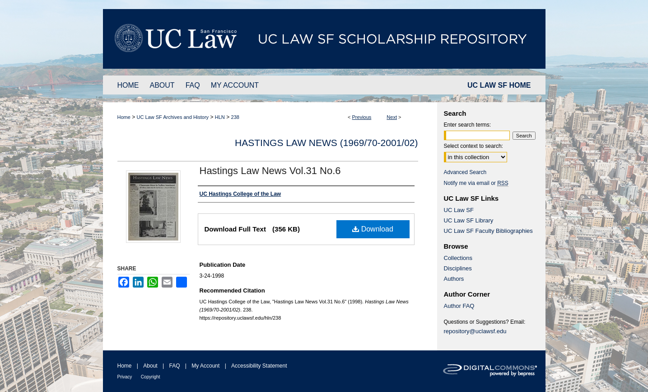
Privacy (124, 376)
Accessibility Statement (259, 366)
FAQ (174, 366)
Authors (454, 278)
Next (392, 117)
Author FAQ (459, 305)
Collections (458, 258)
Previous (362, 117)
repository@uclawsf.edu (475, 331)
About (150, 366)
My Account (205, 366)
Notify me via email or (476, 183)
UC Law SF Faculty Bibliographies (488, 230)
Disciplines (458, 268)
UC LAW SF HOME (499, 85)
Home (124, 117)
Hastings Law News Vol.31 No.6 (270, 170)
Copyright (150, 376)
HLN (220, 117)
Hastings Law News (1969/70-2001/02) (326, 142)
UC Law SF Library (469, 220)
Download (372, 229)
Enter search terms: (467, 125)
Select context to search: (473, 146)
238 (235, 117)
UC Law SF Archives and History (173, 117)
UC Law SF (459, 210)
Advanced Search (465, 172)
